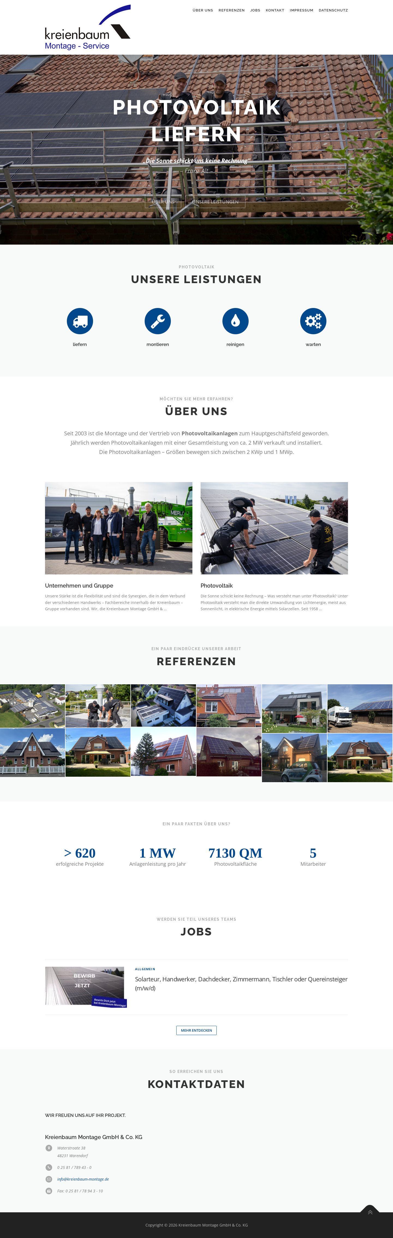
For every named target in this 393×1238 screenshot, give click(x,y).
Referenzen (232, 10)
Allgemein (145, 1023)
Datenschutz (333, 10)
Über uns (203, 10)
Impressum (301, 10)
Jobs (255, 10)
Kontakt (275, 10)
